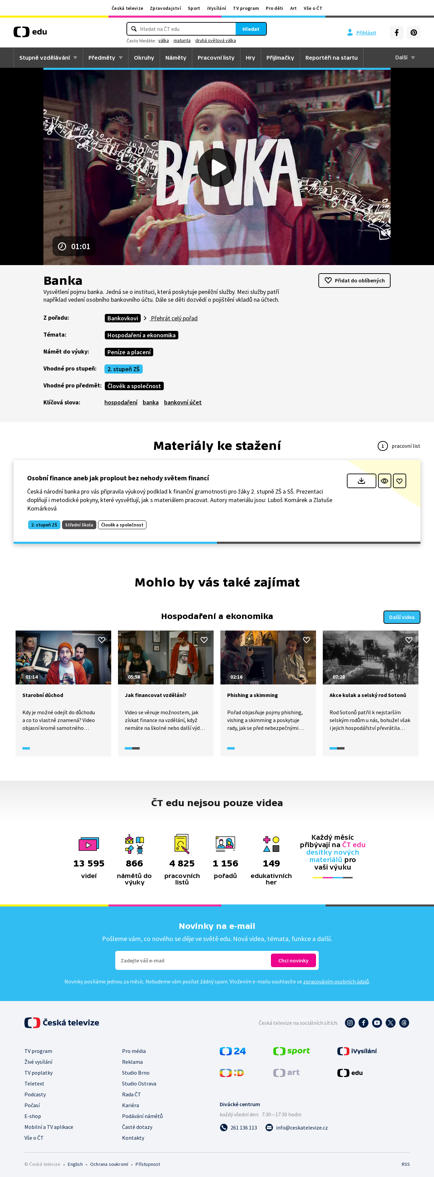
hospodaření (120, 402)
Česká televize (127, 8)
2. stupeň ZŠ (123, 369)
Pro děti (274, 8)
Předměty (101, 58)
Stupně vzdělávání (44, 58)
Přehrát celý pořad (174, 318)
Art (293, 8)
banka (151, 402)
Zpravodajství (165, 8)
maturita (182, 40)
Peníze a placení (129, 352)
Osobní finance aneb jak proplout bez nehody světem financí (118, 478)
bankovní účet (183, 402)
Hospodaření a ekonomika (141, 335)
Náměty (175, 58)
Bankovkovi (122, 318)
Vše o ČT (313, 8)
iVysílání (216, 8)
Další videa (402, 616)
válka (163, 40)
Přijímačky (280, 58)
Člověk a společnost (134, 386)
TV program (246, 8)
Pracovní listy (216, 58)
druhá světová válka (215, 40)
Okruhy (144, 58)
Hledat (250, 28)
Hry (250, 58)
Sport (194, 8)
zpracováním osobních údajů (336, 980)
